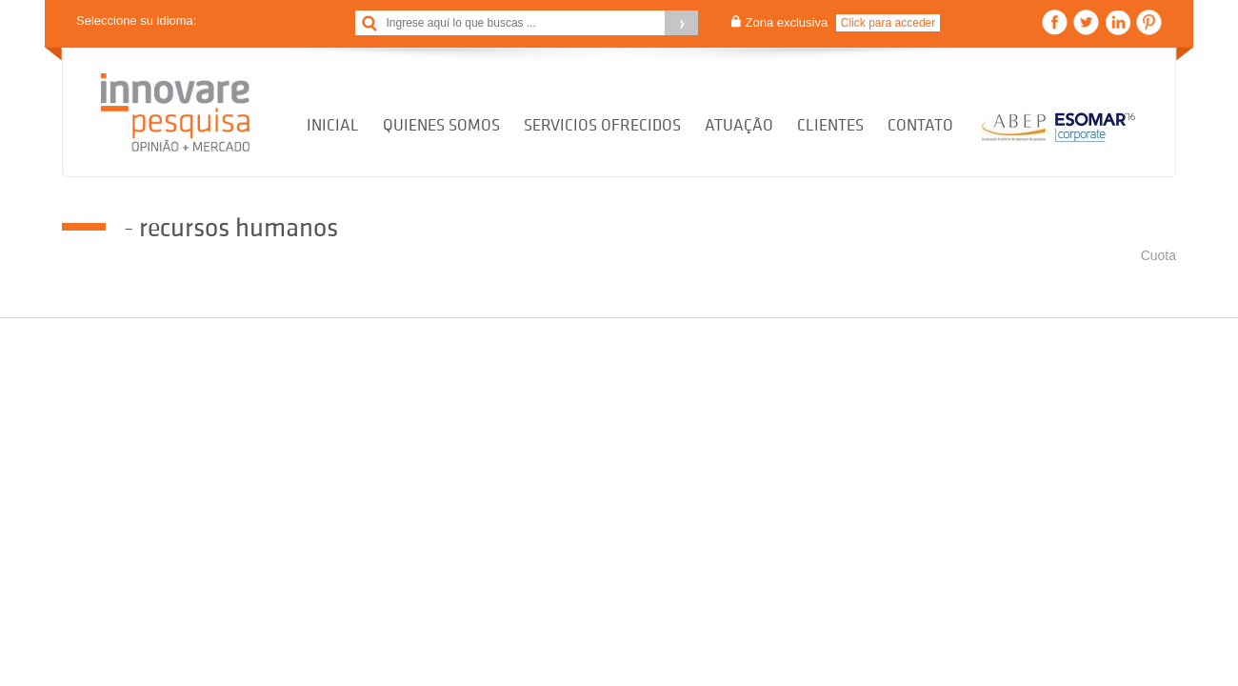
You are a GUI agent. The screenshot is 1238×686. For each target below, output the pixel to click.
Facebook (1055, 22)
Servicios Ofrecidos (602, 124)
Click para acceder (888, 23)
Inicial (333, 124)
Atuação (739, 124)
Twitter (1086, 22)
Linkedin (1117, 22)
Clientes (830, 124)
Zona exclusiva (787, 22)
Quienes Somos (441, 124)
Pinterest (1149, 22)
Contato (920, 124)
